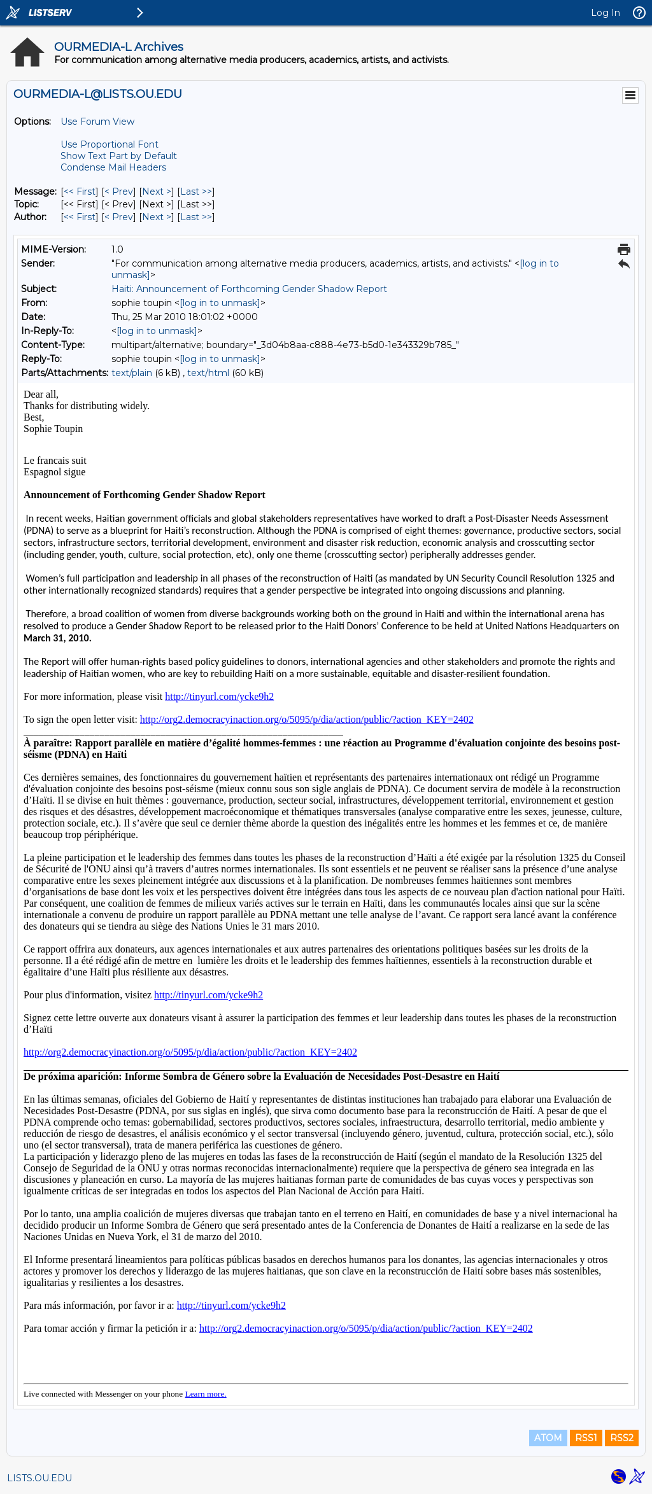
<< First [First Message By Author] (80, 217)
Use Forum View (97, 121)
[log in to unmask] (220, 303)
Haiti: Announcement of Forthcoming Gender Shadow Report (249, 289)
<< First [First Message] (80, 191)
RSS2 (622, 1438)
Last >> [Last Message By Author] (196, 217)
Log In (605, 12)
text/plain (131, 373)
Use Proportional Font (109, 144)
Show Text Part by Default (118, 156)
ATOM (548, 1438)
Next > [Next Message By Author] (156, 217)
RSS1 (586, 1438)
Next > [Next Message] (156, 191)
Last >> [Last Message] (196, 191)
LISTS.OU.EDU (39, 1478)
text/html (208, 373)
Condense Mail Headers (113, 167)
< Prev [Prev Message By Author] (118, 217)
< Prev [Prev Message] (118, 191)
